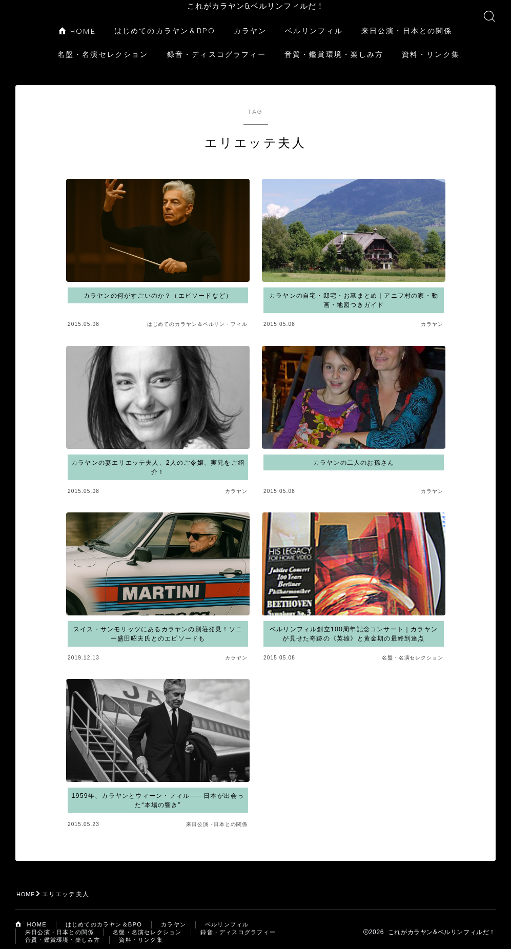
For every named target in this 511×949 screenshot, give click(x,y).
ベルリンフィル (314, 22)
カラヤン (250, 22)
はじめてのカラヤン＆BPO (164, 22)
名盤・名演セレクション (102, 46)
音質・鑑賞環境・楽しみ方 (333, 46)
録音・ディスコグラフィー (216, 46)
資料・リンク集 (431, 46)
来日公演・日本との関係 (406, 22)
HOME (77, 22)
